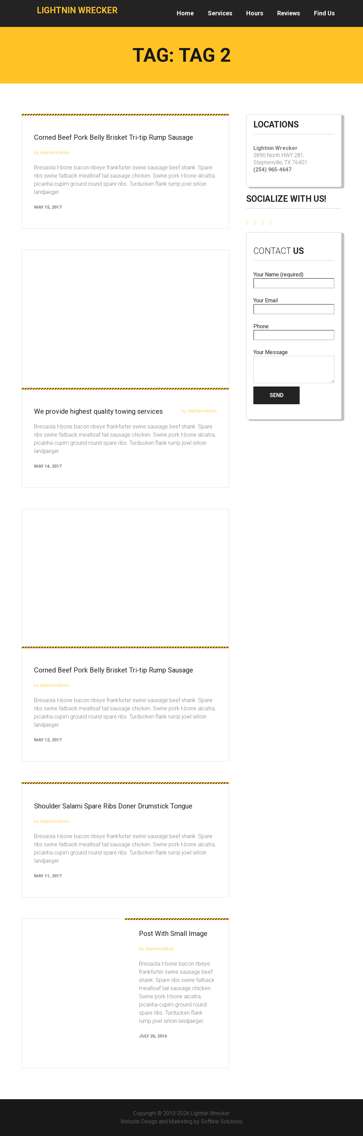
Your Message (293, 366)
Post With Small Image (173, 933)
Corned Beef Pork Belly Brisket (113, 670)
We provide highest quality (98, 411)
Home (185, 13)
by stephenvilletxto (51, 152)
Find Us (324, 13)
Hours (254, 13)
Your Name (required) (293, 279)
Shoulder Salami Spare (113, 806)
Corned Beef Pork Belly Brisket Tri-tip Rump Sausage (113, 137)
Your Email (293, 305)
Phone (293, 330)
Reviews (288, 13)
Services (220, 13)
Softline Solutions (221, 1121)
